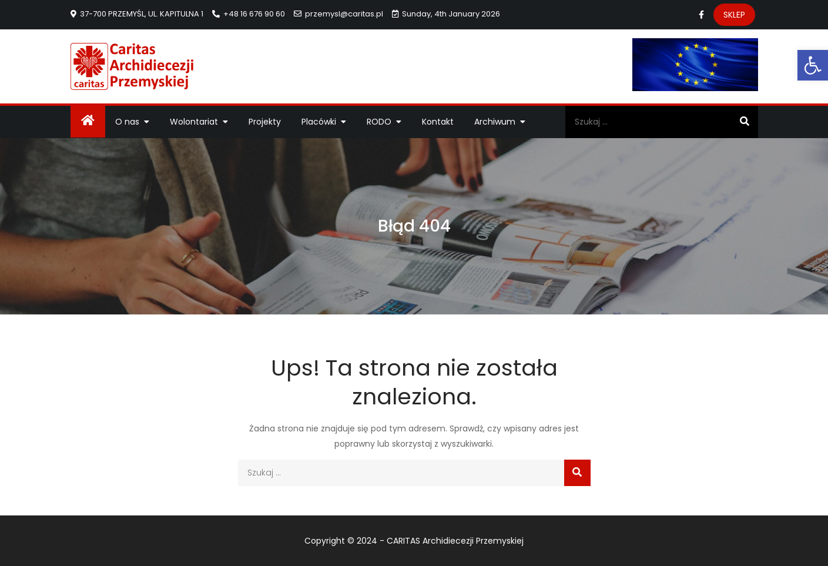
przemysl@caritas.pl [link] (338, 13)
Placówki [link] (318, 122)
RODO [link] (379, 122)
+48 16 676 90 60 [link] (248, 13)
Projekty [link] (265, 122)
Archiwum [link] (494, 122)
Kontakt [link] (438, 122)
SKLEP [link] (734, 15)
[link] (812, 65)
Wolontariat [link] (194, 122)
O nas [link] (127, 122)
